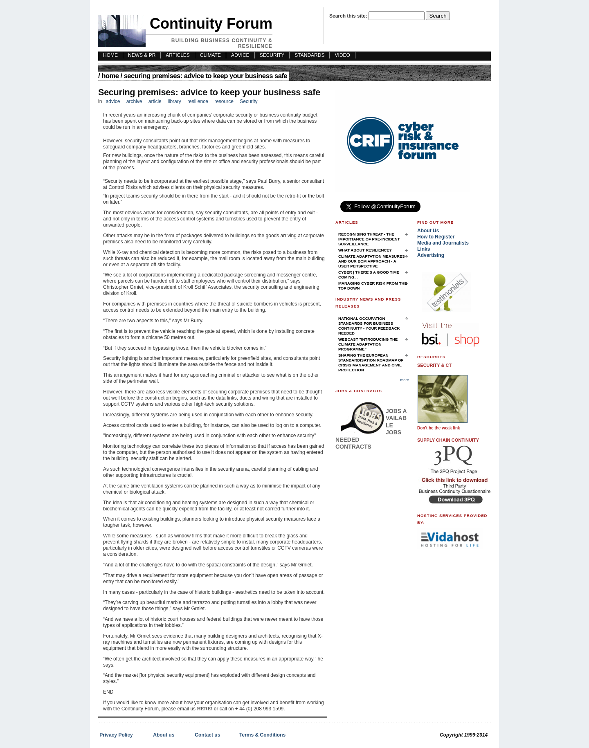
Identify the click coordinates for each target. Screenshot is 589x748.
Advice (240, 55)
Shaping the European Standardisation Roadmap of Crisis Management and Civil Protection (370, 362)
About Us (428, 231)
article (155, 101)
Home (110, 76)
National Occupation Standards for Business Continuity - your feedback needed (369, 325)
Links (423, 249)
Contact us (207, 735)
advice (113, 101)
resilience (197, 101)
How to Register (435, 237)
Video (342, 55)
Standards (309, 55)
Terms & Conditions (262, 735)
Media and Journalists (443, 243)
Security (272, 55)
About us (163, 735)
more (404, 379)
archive (134, 101)
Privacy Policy (116, 735)
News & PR (141, 55)
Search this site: (349, 16)
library (174, 101)
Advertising (430, 255)
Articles (177, 55)
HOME (110, 55)
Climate (210, 55)
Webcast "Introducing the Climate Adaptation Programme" (368, 344)
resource (224, 101)
